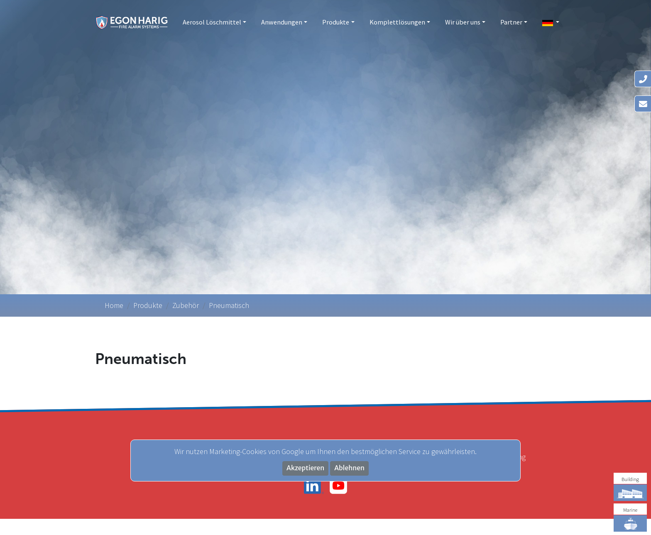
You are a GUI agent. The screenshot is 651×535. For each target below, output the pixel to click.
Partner (511, 22)
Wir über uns (462, 22)
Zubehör (185, 305)
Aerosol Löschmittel (212, 22)
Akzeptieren (305, 468)
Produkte (335, 22)
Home (114, 305)
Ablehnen (349, 468)
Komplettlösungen (397, 22)
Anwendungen (281, 22)
